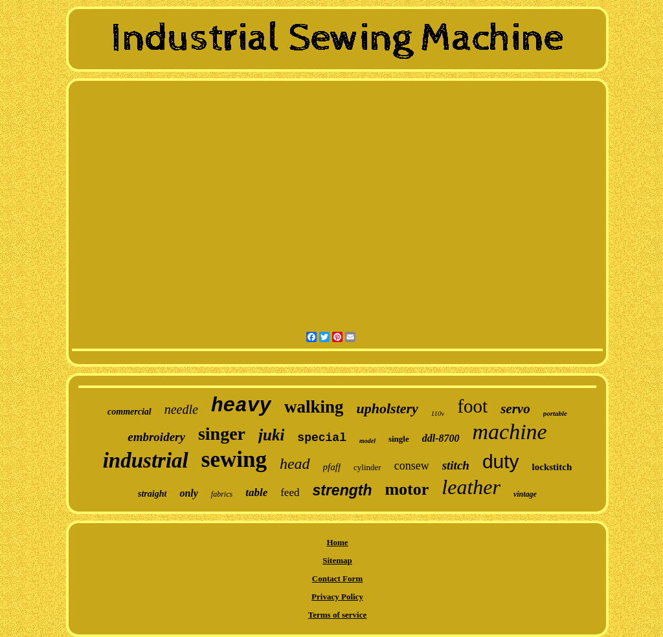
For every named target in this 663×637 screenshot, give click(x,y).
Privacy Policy (337, 596)
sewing (234, 459)
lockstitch (552, 467)
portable (555, 413)
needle (181, 409)
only (188, 493)
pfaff (332, 467)
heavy (241, 405)
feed (289, 492)
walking (314, 406)
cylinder (367, 467)
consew (411, 465)
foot (472, 406)
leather (471, 487)
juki (271, 435)
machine (510, 432)
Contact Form (337, 578)
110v (438, 413)
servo (515, 408)
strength (342, 490)
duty (500, 461)
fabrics (221, 494)
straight (152, 494)
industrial (145, 460)
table (256, 492)
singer (221, 434)
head (295, 463)
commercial (129, 411)
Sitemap (337, 560)
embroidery (156, 437)
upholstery (387, 408)
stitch (455, 465)
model (367, 440)
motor (407, 489)
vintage (525, 494)
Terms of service (337, 615)
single (398, 439)
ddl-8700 (441, 438)
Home (337, 542)
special (321, 437)
